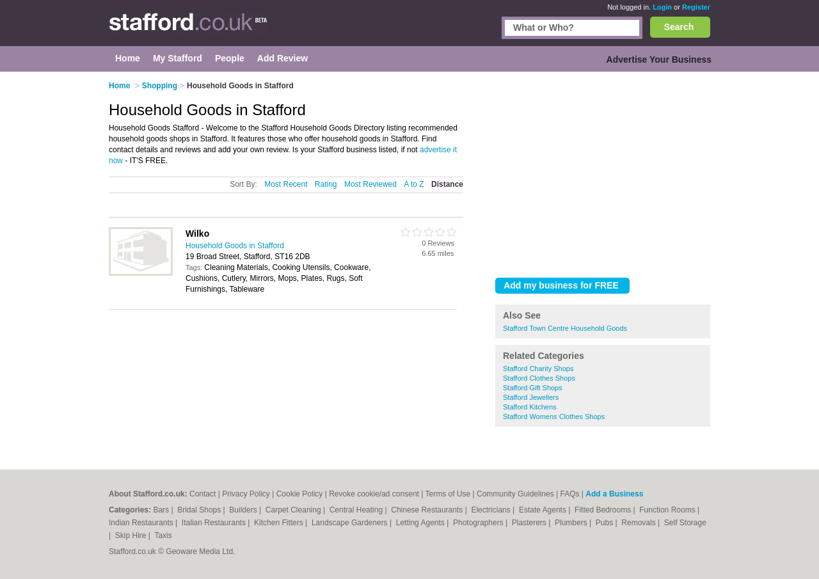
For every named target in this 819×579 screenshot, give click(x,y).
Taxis (162, 535)
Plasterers (530, 522)
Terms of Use (447, 493)
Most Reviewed (370, 184)
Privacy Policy (246, 493)
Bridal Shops (200, 509)
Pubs (606, 522)
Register (696, 7)
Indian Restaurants (142, 522)
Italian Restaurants (215, 522)
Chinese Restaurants (428, 509)
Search (679, 27)
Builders (244, 509)
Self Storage (685, 522)
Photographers (479, 522)
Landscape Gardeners (351, 522)
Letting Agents (421, 522)
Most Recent (285, 184)
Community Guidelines (515, 493)
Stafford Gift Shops (532, 388)
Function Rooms (668, 509)
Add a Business (614, 493)
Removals (639, 522)
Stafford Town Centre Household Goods (565, 328)
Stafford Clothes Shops (539, 378)
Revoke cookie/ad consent (374, 493)
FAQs (569, 493)
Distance (447, 184)
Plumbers (572, 522)
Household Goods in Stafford (235, 245)
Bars (162, 509)
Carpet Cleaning (294, 509)
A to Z (414, 184)
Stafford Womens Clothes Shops (554, 416)
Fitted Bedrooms (604, 509)
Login (662, 7)
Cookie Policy (299, 493)
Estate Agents (543, 509)
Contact (202, 493)
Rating (326, 184)
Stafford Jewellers (531, 397)
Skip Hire (131, 535)
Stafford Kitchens (530, 407)
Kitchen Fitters (279, 522)
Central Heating (357, 509)
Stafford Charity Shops (538, 368)
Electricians (492, 509)
